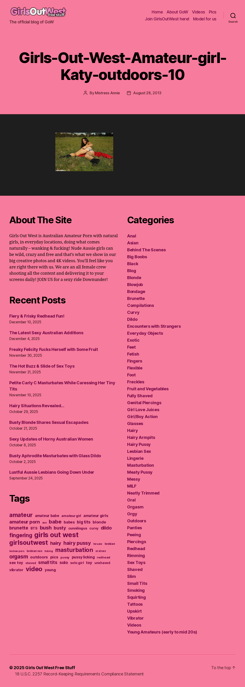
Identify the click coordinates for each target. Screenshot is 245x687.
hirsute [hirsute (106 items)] (97, 543)
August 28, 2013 (147, 93)
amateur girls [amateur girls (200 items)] (95, 515)
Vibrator (135, 618)
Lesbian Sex (139, 451)
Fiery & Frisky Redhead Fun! (36, 316)
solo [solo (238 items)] (64, 562)
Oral (131, 500)
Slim (131, 576)
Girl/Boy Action (142, 416)
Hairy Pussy (139, 444)
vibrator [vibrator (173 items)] (16, 570)
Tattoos (135, 604)
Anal (131, 235)
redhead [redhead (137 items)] (103, 557)
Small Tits (137, 583)
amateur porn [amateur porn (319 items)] (24, 522)
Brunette (136, 298)
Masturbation (140, 465)
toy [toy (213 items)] (89, 562)
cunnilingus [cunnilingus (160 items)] (77, 528)
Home (157, 11)
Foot (131, 374)
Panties (134, 527)
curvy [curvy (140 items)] (93, 528)
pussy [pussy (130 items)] (64, 557)
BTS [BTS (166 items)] (34, 528)
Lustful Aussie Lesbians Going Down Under (51, 472)
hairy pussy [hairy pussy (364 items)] (77, 543)
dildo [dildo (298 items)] (106, 528)
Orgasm (135, 506)
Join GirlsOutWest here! (167, 18)
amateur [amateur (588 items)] (21, 514)
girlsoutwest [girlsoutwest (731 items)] (28, 542)
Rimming (136, 555)
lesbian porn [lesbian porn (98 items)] (16, 551)
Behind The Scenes (146, 249)
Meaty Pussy (140, 472)
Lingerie (135, 458)
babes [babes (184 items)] (69, 522)
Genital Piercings (144, 402)
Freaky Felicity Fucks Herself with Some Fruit (53, 349)
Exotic (133, 340)
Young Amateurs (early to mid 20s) (162, 632)
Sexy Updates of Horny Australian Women (51, 439)
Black (132, 263)
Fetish (133, 354)
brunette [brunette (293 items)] (18, 528)
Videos (198, 11)
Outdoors (136, 520)
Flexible (134, 368)
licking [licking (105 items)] (48, 551)
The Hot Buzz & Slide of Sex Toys (41, 366)
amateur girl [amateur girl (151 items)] (71, 516)
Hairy (132, 430)
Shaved (134, 569)
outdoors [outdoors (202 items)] (39, 557)
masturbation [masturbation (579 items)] (74, 549)
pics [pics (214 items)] (54, 557)
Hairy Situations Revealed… (36, 405)
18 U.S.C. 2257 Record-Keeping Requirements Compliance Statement (79, 673)
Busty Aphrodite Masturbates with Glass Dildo (55, 455)
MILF (131, 486)
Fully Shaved (140, 395)
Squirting (136, 597)
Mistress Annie (107, 93)
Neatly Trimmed (143, 493)
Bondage (136, 291)
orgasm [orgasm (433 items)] (18, 556)
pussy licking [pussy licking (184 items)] (83, 557)
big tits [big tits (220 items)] (83, 522)
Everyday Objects (145, 333)
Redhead (136, 548)
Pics (213, 11)
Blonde (134, 277)
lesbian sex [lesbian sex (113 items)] (34, 551)
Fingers (134, 361)
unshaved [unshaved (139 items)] (102, 563)
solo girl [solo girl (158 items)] (77, 563)
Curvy (133, 312)
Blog (131, 270)
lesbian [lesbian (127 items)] (110, 543)
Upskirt (134, 611)
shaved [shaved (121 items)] (30, 563)
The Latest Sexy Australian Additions (46, 332)
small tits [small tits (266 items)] (47, 562)
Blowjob (135, 284)
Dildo (132, 319)
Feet (131, 347)
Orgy (132, 513)
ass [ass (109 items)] (44, 522)
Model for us (205, 18)
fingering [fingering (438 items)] (20, 535)
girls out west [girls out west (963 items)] (56, 535)
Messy (133, 479)
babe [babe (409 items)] (55, 521)
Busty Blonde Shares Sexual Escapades (48, 422)
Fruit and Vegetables (148, 388)
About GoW (177, 11)
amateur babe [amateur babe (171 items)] (47, 516)
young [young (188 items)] (50, 569)
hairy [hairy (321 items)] (55, 543)
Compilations (140, 305)
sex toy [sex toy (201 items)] (16, 562)
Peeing (134, 534)
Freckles (135, 381)
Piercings (136, 541)
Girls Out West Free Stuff (50, 667)
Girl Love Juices (143, 409)
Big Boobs (137, 256)
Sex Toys (136, 562)
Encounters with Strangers (154, 326)
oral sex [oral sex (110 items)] (100, 551)
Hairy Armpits (141, 437)
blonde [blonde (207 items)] (99, 522)
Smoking (136, 590)
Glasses (135, 423)
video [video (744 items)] (34, 569)
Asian (132, 242)
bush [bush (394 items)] (46, 528)
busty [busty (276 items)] (60, 528)
